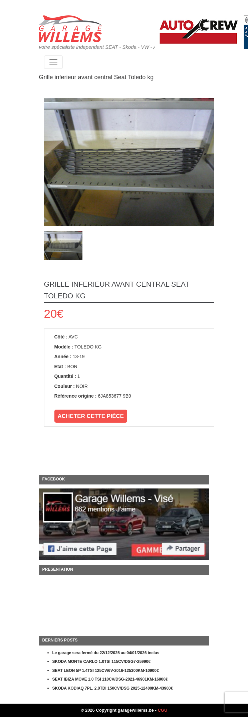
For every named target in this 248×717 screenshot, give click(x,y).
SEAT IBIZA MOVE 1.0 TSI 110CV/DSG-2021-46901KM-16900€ (110, 679)
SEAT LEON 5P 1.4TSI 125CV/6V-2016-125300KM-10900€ (105, 670)
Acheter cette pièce (91, 416)
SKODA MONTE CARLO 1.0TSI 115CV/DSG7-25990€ (101, 661)
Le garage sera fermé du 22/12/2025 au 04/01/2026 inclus (106, 653)
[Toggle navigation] (53, 62)
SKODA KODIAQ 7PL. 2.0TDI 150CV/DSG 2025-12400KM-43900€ (112, 688)
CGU (162, 710)
